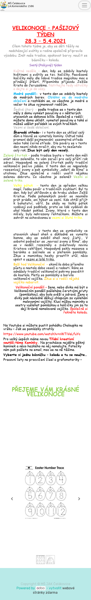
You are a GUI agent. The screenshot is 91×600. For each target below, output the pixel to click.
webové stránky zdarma (53, 590)
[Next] (79, 499)
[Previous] (12, 499)
